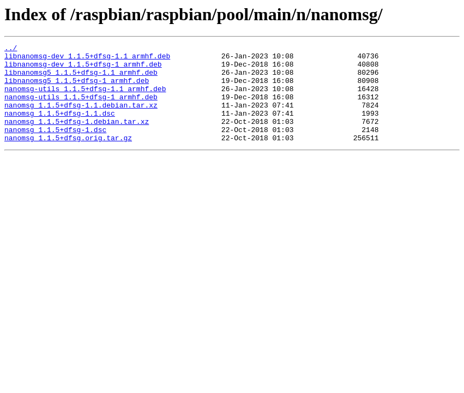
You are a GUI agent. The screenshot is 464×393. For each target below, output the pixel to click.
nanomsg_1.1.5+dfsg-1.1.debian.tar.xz (81, 118)
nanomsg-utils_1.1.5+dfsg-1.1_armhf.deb (85, 98)
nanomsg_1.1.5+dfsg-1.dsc (55, 147)
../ (10, 49)
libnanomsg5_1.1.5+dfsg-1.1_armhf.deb (81, 79)
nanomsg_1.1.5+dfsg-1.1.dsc (59, 128)
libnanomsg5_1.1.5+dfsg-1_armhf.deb (76, 88)
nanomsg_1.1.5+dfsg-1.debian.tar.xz (76, 137)
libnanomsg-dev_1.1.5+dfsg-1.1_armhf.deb (87, 59)
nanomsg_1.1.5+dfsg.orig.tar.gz (68, 157)
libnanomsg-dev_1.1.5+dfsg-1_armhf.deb (83, 69)
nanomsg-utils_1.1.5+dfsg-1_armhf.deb (81, 108)
